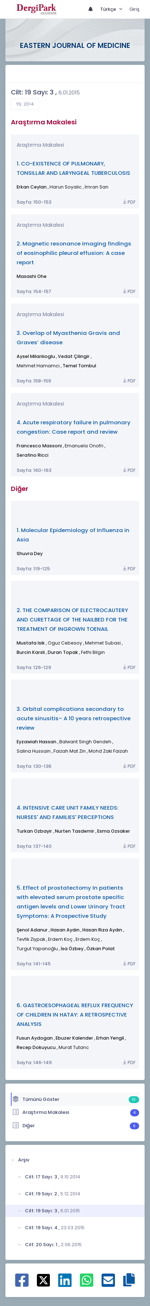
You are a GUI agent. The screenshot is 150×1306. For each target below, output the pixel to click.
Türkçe (108, 9)
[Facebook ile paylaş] (22, 1284)
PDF (129, 202)
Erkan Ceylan (32, 187)
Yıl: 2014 (25, 104)
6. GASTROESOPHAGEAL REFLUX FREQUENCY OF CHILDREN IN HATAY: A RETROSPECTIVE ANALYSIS (75, 1014)
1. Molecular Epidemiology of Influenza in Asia (73, 534)
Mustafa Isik (31, 643)
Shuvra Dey (30, 553)
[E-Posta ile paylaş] (108, 1284)
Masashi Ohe (32, 276)
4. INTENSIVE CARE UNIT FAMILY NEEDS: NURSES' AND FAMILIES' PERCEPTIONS (68, 812)
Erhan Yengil (110, 1038)
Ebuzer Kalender (74, 1038)
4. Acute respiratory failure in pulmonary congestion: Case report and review (73, 427)
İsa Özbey (72, 949)
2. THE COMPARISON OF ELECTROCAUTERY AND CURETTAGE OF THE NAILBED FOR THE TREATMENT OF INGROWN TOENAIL (72, 619)
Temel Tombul (79, 366)
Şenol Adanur (32, 930)
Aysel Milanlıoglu (36, 356)
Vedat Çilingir (74, 356)
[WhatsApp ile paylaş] (86, 1284)
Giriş (134, 9)
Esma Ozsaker (113, 831)
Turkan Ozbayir (34, 831)
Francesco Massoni (39, 446)
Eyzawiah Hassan (36, 742)
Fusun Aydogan (35, 1038)
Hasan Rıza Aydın (102, 930)
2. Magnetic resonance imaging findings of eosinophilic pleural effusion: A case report (74, 253)
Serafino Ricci (32, 455)
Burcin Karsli (31, 652)
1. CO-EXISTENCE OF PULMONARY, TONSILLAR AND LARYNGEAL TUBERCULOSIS (73, 168)
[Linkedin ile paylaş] (65, 1284)
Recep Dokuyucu (36, 1047)
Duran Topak (63, 652)
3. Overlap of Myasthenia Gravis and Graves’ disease (68, 337)
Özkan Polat (100, 949)
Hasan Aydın (65, 930)
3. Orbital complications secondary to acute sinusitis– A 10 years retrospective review (73, 718)
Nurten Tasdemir (74, 831)
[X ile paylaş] (43, 1279)
